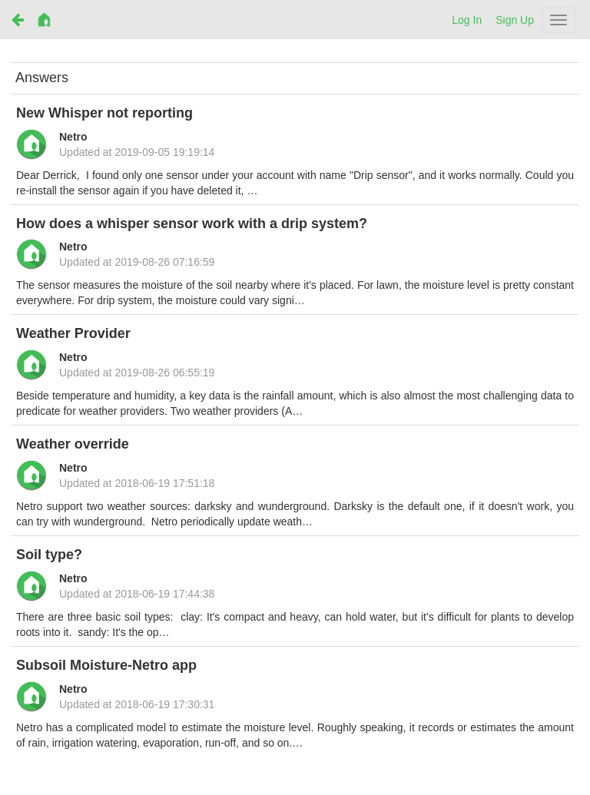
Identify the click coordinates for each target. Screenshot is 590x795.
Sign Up (515, 20)
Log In (467, 20)
